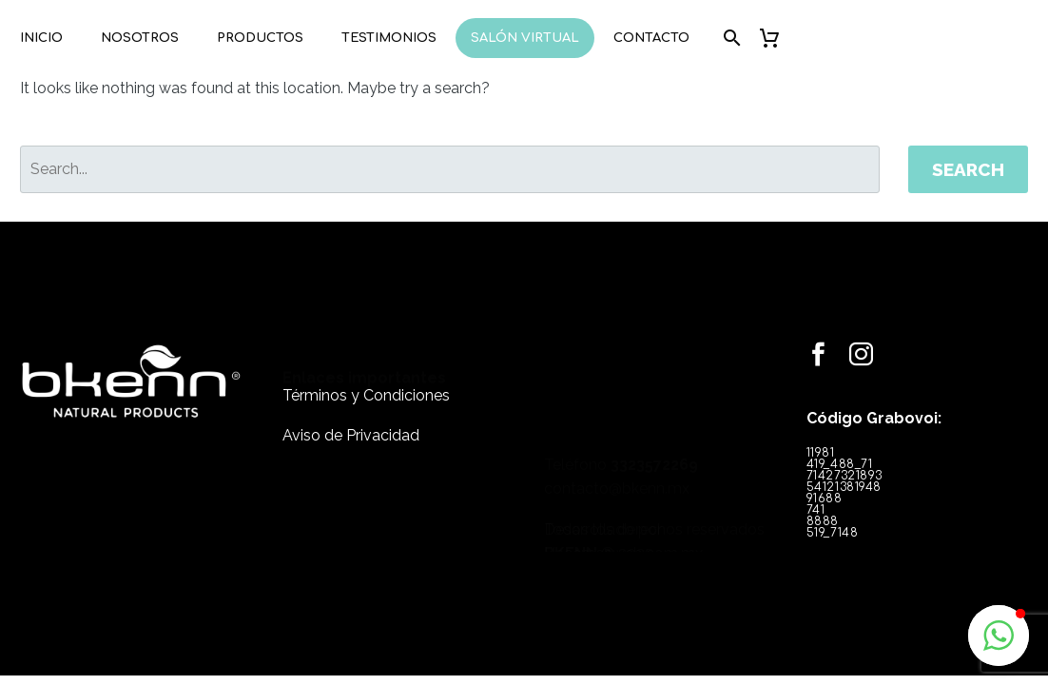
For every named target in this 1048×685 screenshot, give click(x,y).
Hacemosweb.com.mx (603, 545)
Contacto (651, 38)
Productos (260, 38)
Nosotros (140, 38)
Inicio (41, 38)
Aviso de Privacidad (340, 435)
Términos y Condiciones (355, 395)
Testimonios (389, 38)
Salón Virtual (525, 38)
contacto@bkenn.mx (597, 418)
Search (968, 169)
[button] (998, 635)
